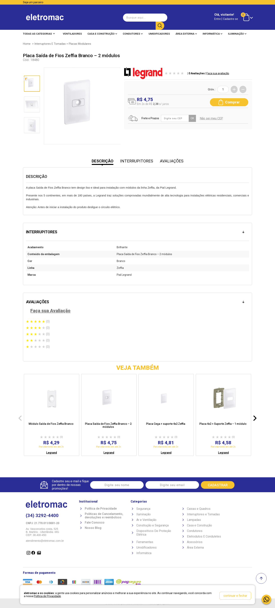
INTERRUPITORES (136, 161)
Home (27, 43)
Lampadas (194, 520)
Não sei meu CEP (212, 117)
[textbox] (143, 16)
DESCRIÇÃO (102, 161)
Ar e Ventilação (146, 520)
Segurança (143, 509)
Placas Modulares (80, 43)
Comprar (229, 101)
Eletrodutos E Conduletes (204, 537)
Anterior (31, 71)
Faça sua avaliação (217, 73)
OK (193, 117)
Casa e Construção (102, 30)
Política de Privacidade (101, 509)
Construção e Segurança (152, 526)
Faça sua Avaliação (50, 310)
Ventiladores (72, 30)
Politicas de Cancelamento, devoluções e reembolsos (104, 516)
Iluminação (237, 30)
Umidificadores (159, 30)
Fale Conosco (94, 523)
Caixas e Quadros (198, 509)
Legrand (51, 452)
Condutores (133, 30)
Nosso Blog (93, 528)
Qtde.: (211, 89)
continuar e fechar (235, 595)
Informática (212, 30)
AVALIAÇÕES (172, 161)
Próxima (31, 141)
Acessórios (194, 543)
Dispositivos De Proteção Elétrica (153, 533)
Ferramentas (144, 543)
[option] (51, 415)
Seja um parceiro (33, 2)
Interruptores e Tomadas (50, 43)
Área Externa (186, 30)
